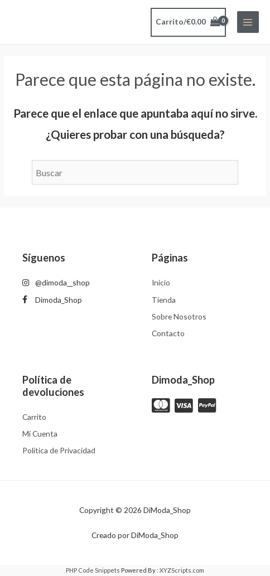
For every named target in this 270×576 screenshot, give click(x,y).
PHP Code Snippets (93, 570)
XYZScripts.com (182, 570)
